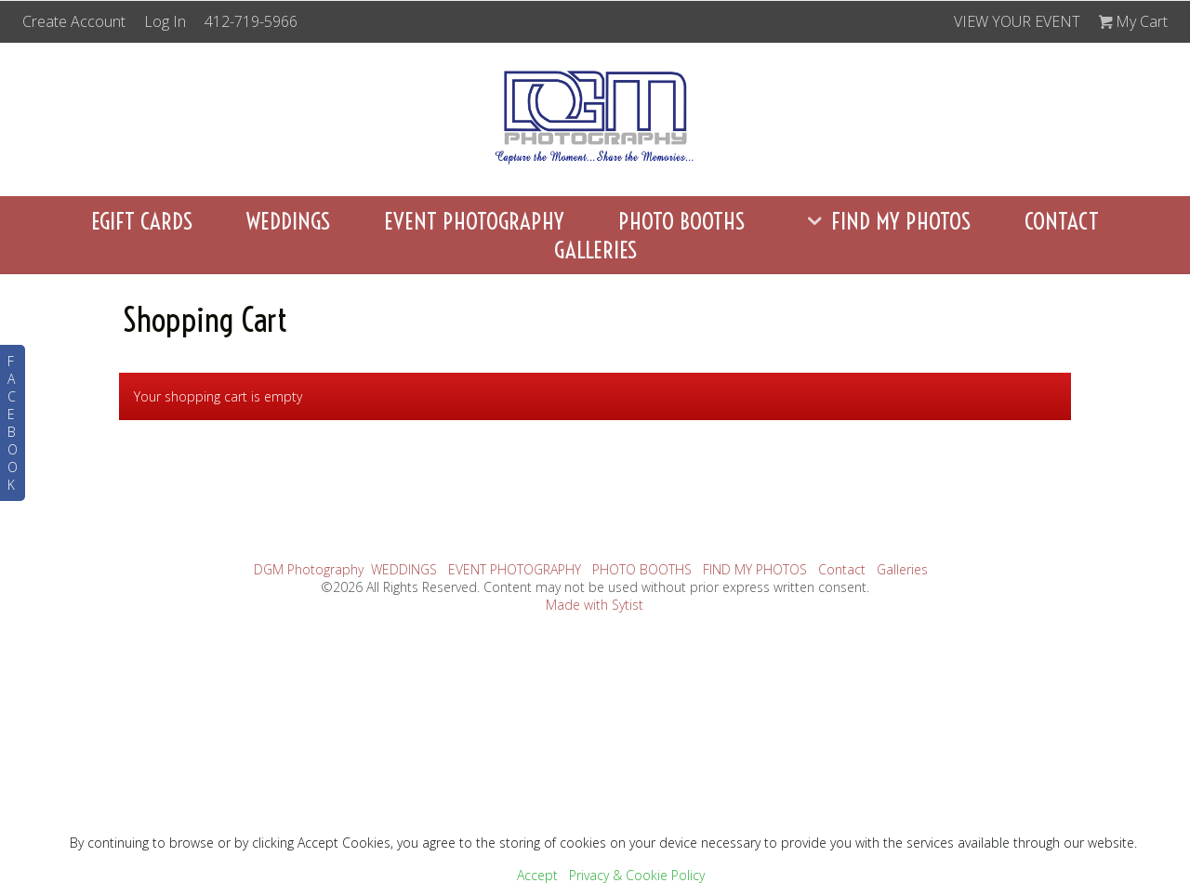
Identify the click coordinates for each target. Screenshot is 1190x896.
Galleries (595, 249)
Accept (537, 875)
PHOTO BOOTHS (681, 220)
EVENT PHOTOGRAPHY (474, 220)
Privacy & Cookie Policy (637, 875)
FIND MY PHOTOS (885, 220)
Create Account (74, 21)
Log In (165, 21)
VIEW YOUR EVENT (1017, 21)
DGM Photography (309, 569)
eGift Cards (141, 220)
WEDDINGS (288, 220)
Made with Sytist (594, 604)
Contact (1062, 220)
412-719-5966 (251, 21)
